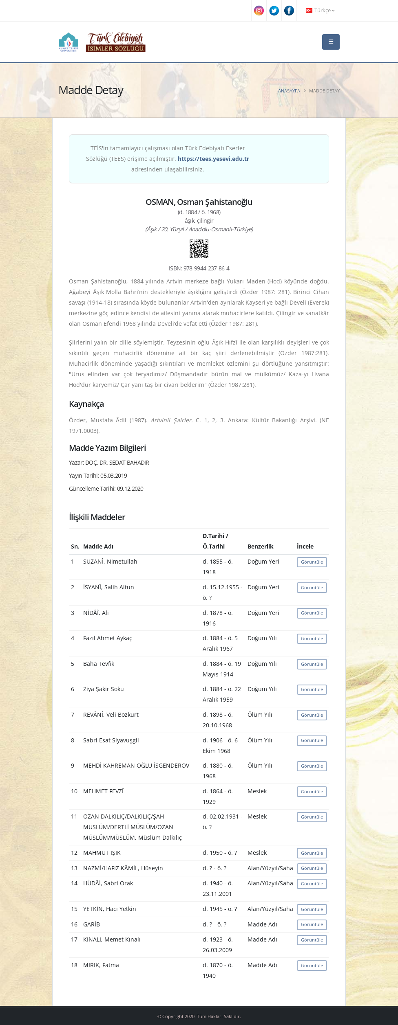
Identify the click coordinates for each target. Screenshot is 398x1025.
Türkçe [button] (320, 10)
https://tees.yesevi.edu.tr (213, 158)
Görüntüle (312, 562)
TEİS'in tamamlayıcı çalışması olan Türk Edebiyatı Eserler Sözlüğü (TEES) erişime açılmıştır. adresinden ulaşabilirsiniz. (167, 158)
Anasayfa (289, 91)
